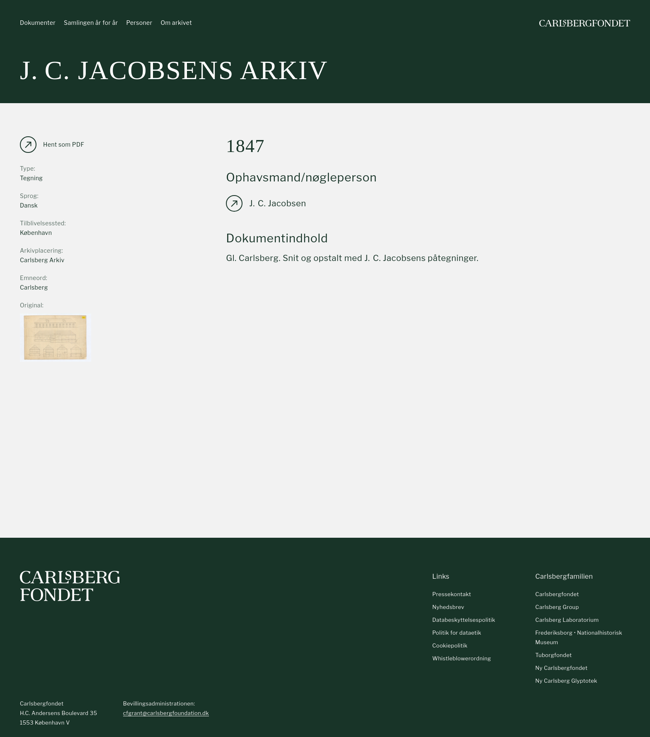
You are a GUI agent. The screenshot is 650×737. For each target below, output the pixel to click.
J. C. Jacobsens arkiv (174, 70)
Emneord (33, 277)
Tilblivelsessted (42, 223)
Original (31, 305)
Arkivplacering (41, 250)
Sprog (28, 195)
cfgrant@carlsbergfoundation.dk (166, 713)
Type (27, 168)
